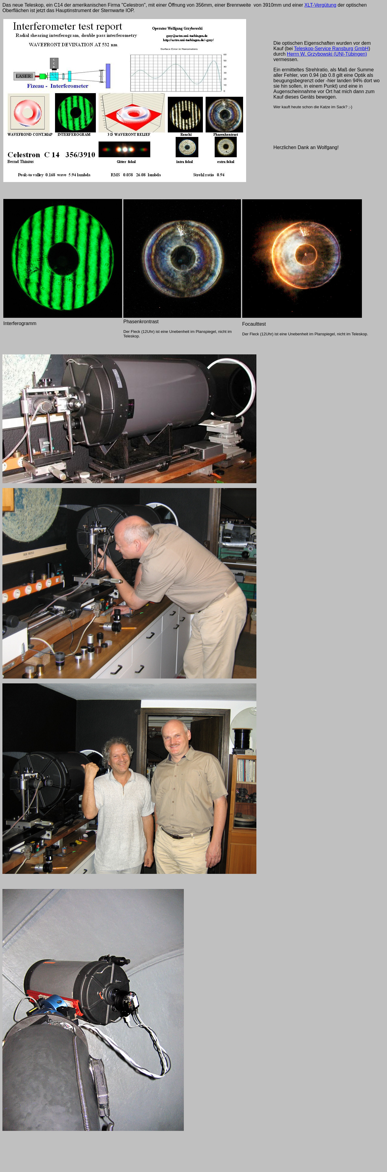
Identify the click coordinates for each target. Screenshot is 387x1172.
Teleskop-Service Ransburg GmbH (331, 48)
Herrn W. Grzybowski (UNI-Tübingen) (327, 54)
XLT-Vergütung (320, 5)
